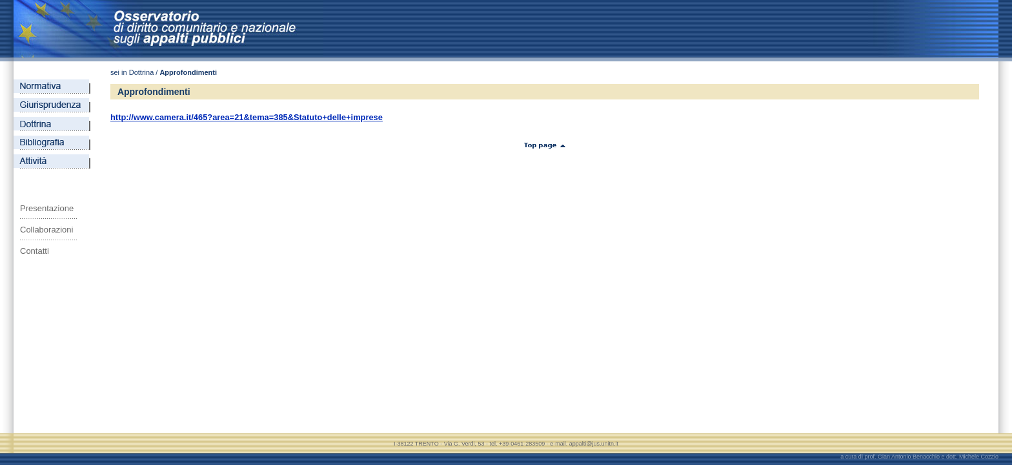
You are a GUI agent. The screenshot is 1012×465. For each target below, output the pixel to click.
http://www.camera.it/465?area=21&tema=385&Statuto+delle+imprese (246, 117)
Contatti (34, 251)
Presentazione (47, 208)
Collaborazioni (46, 229)
